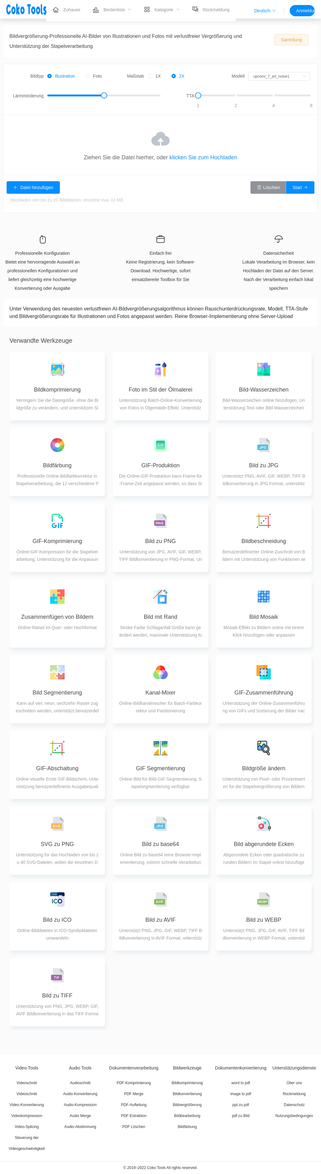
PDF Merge (133, 1094)
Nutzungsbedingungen (294, 1116)
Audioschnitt (80, 1083)
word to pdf (240, 1083)
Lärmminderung (28, 95)
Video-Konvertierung (27, 1105)
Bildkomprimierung (187, 1083)
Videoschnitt (27, 1083)
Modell (238, 76)
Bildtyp (37, 76)
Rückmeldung (294, 1094)
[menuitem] (66, 9)
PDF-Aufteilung (133, 1105)
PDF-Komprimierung (134, 1083)
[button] (265, 10)
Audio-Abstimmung (80, 1127)
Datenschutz (294, 1105)
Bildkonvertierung (187, 1094)
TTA (190, 95)
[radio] (61, 76)
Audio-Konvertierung (80, 1094)
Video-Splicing (27, 1127)
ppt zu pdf (241, 1105)
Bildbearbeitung (187, 1116)
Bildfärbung (187, 1127)
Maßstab (135, 76)
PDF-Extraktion (133, 1116)
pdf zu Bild (241, 1116)
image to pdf (240, 1094)
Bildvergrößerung (187, 1105)
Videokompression (26, 1116)
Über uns (294, 1083)
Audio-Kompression (80, 1105)
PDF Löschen (133, 1127)
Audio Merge (80, 1116)
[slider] (103, 96)
